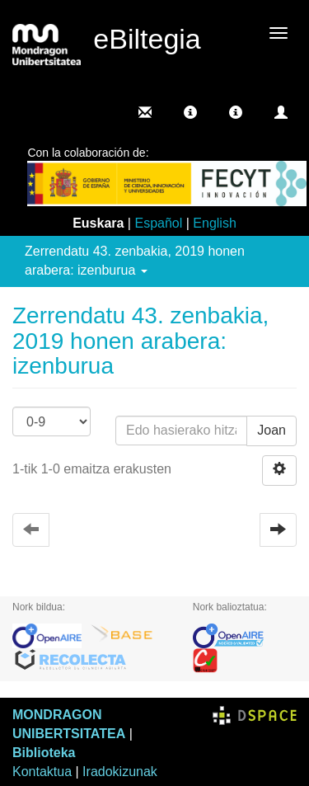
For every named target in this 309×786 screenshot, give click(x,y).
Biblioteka (43, 753)
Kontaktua (42, 772)
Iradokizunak (119, 772)
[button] (190, 112)
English (214, 223)
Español (158, 223)
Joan (271, 430)
